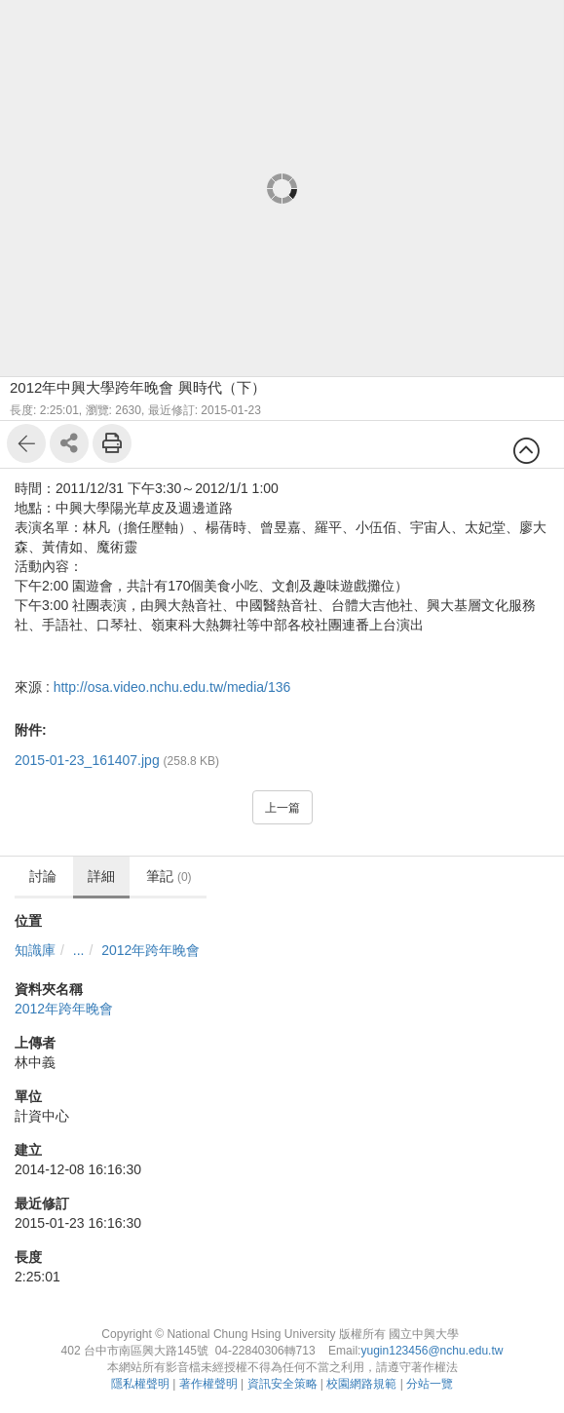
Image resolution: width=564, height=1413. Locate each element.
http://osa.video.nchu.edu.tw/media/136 (172, 687)
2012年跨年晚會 (150, 950)
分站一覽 (429, 1384)
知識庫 (35, 950)
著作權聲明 (208, 1384)
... (79, 950)
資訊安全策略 (282, 1384)
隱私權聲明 (140, 1384)
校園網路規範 (361, 1384)
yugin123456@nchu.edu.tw (431, 1350)
